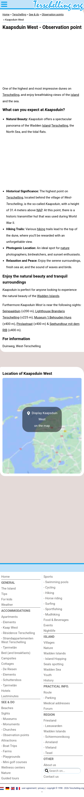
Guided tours (10, 778)
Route (48, 692)
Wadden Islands (48, 296)
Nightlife (49, 631)
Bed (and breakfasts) (15, 653)
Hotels (5, 691)
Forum (48, 709)
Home (5, 577)
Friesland (50, 720)
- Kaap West (9, 627)
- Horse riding (53, 598)
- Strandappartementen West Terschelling (17, 640)
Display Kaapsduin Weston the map (42, 419)
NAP (39, 210)
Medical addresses (57, 703)
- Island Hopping (55, 659)
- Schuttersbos (11, 680)
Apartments (9, 617)
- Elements (8, 622)
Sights (5, 713)
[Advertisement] (42, 359)
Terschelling (10, 95)
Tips (4, 594)
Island (46, 125)
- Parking (50, 698)
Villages (49, 642)
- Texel (48, 753)
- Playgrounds (10, 757)
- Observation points (15, 735)
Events (48, 625)
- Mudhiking (52, 614)
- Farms (6, 751)
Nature (6, 773)
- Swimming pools (56, 582)
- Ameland (51, 742)
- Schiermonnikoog (57, 737)
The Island (8, 588)
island (75, 95)
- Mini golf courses (14, 762)
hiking (41, 229)
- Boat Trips (9, 746)
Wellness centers (13, 767)
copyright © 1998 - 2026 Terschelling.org (65, 788)
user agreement (29, 788)
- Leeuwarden (53, 726)
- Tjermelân (9, 647)
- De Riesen (9, 669)
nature (64, 248)
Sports (48, 577)
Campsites (8, 658)
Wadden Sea (52, 669)
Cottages (7, 664)
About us (50, 765)
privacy (41, 788)
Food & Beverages (56, 620)
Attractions (9, 740)
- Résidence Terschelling (18, 633)
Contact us (51, 776)
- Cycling (49, 587)
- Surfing (49, 604)
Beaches (7, 708)
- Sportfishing (53, 609)
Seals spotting (53, 664)
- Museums (9, 719)
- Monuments (10, 724)
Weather (7, 605)
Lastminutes (10, 696)
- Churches (8, 730)
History (48, 680)
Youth (48, 675)
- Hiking (49, 593)
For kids (6, 599)
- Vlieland (50, 747)
